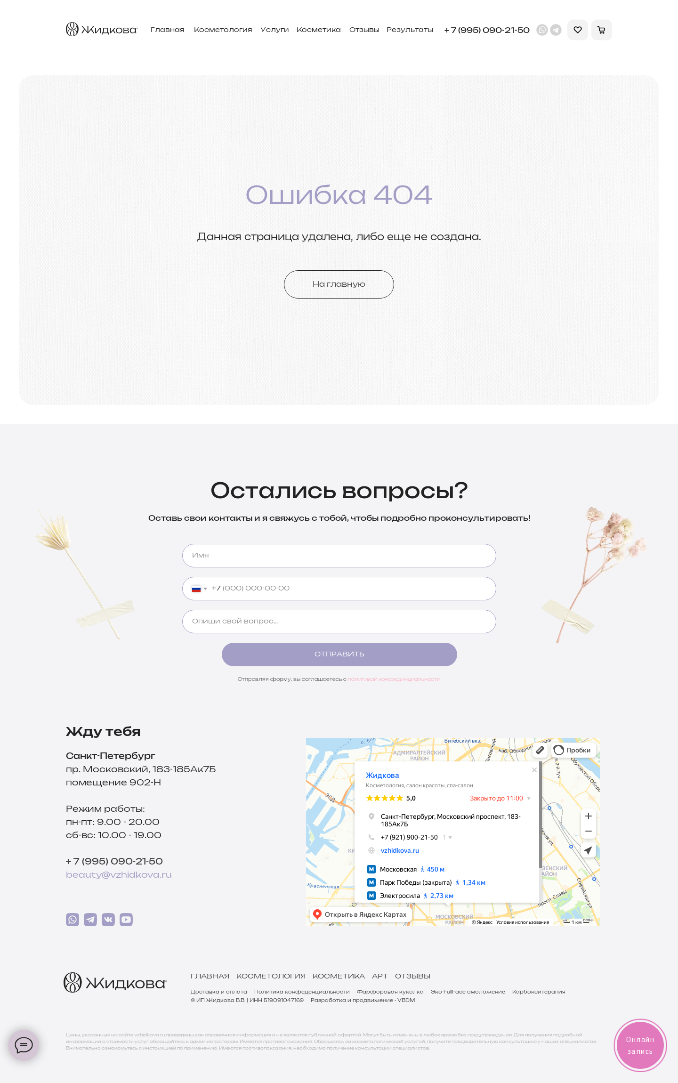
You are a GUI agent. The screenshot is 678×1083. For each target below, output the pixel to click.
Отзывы (412, 976)
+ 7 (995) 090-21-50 (114, 862)
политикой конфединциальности (394, 679)
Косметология (271, 976)
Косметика (339, 976)
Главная (210, 976)
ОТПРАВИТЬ (339, 654)
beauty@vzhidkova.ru (119, 875)
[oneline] (339, 621)
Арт (380, 976)
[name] (339, 555)
